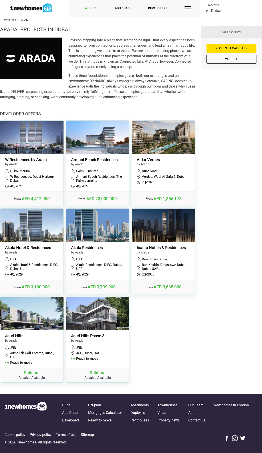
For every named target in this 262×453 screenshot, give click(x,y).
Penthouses (140, 420)
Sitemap (87, 435)
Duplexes (138, 413)
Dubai (93, 8)
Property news (168, 420)
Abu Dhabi (123, 8)
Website (231, 59)
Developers (157, 8)
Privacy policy (41, 435)
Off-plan (94, 405)
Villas (161, 413)
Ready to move (99, 420)
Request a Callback (231, 48)
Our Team (196, 405)
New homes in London (231, 405)
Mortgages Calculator (105, 413)
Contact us (196, 420)
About (193, 413)
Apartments (140, 405)
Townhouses (167, 405)
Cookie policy (14, 435)
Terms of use (66, 435)
